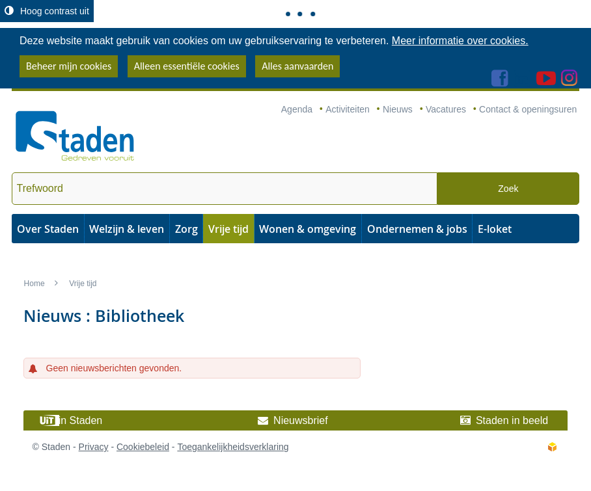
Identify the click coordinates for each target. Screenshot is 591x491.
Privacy (94, 447)
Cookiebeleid (143, 447)
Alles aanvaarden (297, 66)
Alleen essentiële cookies (187, 66)
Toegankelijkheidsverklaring (232, 447)
